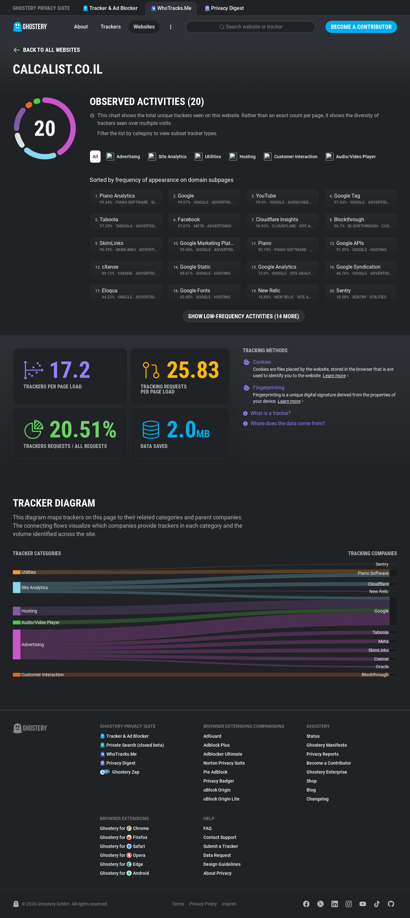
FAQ (207, 828)
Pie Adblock (215, 772)
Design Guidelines (222, 864)
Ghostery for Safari (122, 846)
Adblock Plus (216, 745)
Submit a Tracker (220, 846)
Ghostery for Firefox (123, 837)
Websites (144, 27)
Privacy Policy (203, 903)
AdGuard (212, 736)
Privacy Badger (218, 781)
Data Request (217, 855)
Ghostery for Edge (121, 864)
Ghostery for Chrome (124, 828)
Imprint (229, 903)
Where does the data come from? (284, 423)
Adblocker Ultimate (222, 754)
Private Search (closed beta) (132, 745)
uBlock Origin (217, 789)
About (81, 27)
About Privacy (217, 873)
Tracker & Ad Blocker (110, 8)
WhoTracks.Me (171, 8)
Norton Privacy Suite (224, 763)
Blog (311, 789)
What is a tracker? (267, 413)
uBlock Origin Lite (221, 798)
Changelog (318, 798)
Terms (178, 903)
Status (313, 736)
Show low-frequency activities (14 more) (243, 316)
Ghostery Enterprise (327, 772)
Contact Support (219, 837)
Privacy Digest (224, 8)
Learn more (336, 375)
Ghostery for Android (124, 873)
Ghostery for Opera (122, 855)
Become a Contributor (361, 26)
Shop (312, 781)
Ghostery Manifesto (327, 745)
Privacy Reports (323, 754)
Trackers (111, 27)
